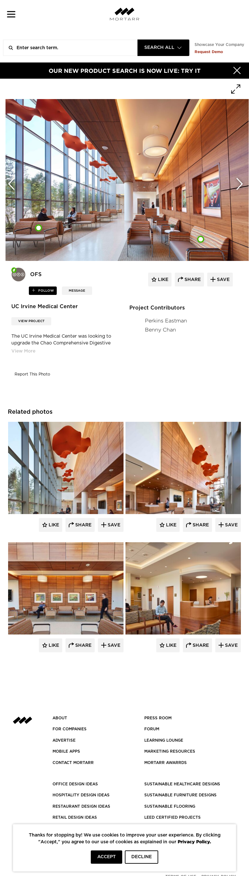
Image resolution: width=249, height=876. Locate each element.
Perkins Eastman (166, 320)
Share (82, 525)
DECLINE (141, 857)
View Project (31, 321)
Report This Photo (32, 374)
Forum (151, 729)
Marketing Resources (169, 751)
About (60, 718)
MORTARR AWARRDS (165, 763)
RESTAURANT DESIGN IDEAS (81, 806)
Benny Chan (160, 329)
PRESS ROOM (158, 718)
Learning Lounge (163, 740)
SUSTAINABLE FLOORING (169, 806)
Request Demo (209, 52)
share (192, 279)
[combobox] (163, 47)
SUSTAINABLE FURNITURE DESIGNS (180, 795)
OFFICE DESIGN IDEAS (75, 784)
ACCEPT (106, 857)
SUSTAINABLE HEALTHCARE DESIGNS (182, 784)
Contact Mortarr (73, 763)
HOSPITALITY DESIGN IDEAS (81, 795)
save (223, 279)
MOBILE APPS (66, 751)
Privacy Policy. (194, 841)
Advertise (64, 740)
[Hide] (237, 70)
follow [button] (45, 290)
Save (113, 525)
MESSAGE (77, 290)
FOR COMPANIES (70, 729)
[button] (11, 14)
